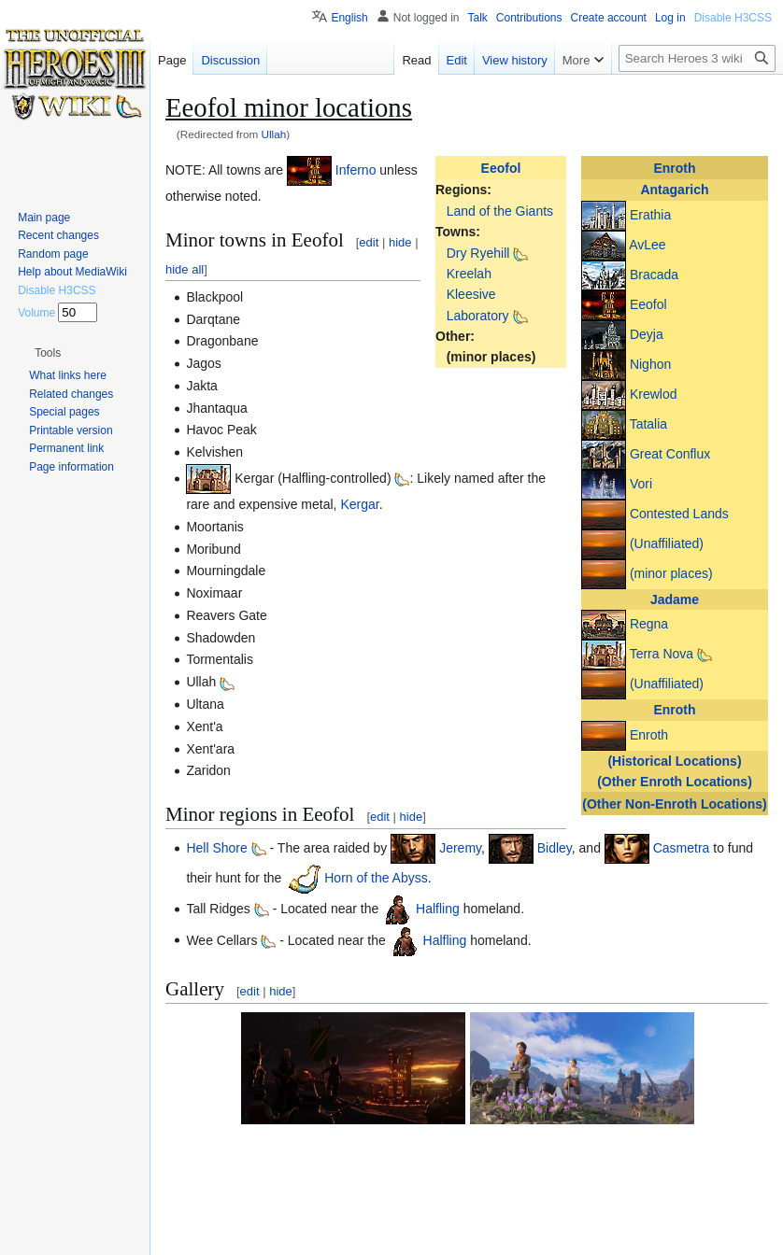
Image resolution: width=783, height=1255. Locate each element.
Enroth (674, 168)
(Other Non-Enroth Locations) (674, 804)
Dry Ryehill (478, 253)
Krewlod (653, 393)
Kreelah (469, 273)
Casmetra (681, 847)
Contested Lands (679, 512)
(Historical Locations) (674, 761)
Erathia (650, 213)
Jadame (674, 599)
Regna (649, 623)
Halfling (438, 908)
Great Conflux (670, 452)
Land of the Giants (500, 211)
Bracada (654, 273)
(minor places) (671, 572)
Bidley (554, 847)
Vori (641, 482)
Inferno (356, 169)
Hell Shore (216, 847)
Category (197, 1193)
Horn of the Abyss (376, 877)
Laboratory (478, 315)
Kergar (359, 504)
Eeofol (648, 303)
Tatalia (648, 423)
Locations (263, 1193)
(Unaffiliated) (667, 542)
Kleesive (471, 294)
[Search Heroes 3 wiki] (697, 58)
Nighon (650, 363)
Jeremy (460, 847)
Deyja (646, 333)
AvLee (647, 243)
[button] (319, 1085)
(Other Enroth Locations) (674, 781)
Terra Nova (661, 653)
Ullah (274, 134)
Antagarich (674, 189)
